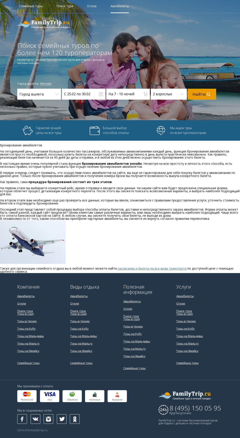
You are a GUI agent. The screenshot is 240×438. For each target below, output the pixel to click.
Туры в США (25, 314)
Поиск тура (64, 6)
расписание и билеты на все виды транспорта (152, 268)
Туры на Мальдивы (30, 336)
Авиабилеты (119, 6)
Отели (91, 6)
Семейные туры (30, 6)
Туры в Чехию (27, 321)
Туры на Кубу (26, 329)
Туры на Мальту (28, 343)
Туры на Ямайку (28, 351)
